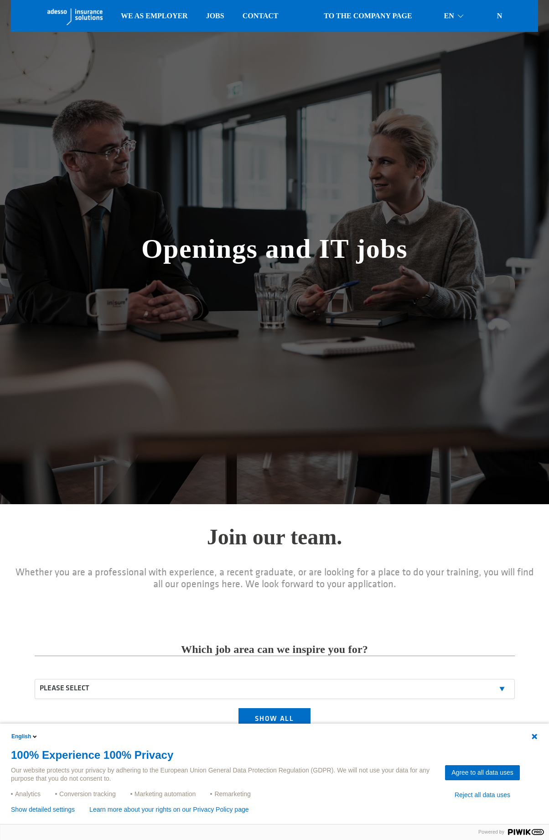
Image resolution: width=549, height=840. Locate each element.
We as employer (154, 16)
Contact (261, 16)
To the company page (368, 16)
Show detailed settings (43, 809)
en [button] (454, 16)
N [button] (499, 16)
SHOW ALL (275, 720)
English (24, 736)
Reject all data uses (482, 794)
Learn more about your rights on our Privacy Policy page (169, 809)
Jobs (215, 16)
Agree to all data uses (482, 772)
